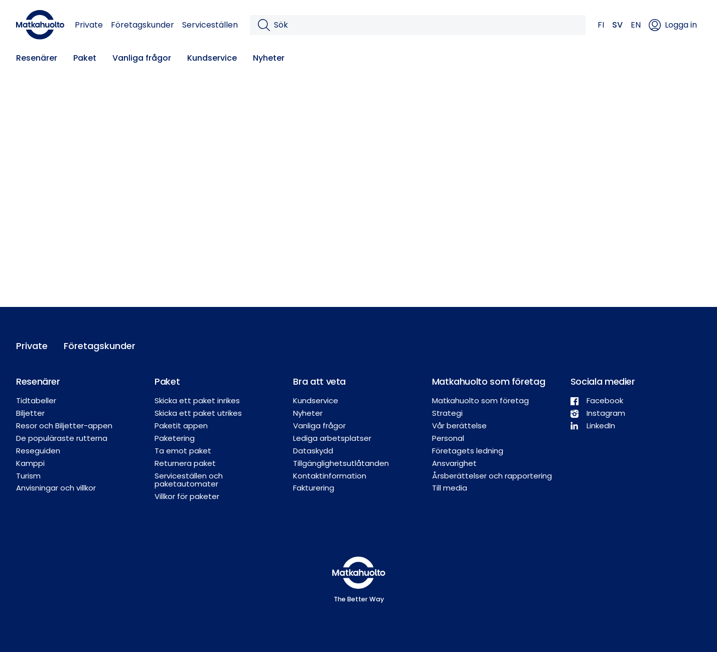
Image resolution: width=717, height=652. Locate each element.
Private (89, 25)
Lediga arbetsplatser (332, 438)
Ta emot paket (183, 450)
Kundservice (212, 58)
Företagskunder (142, 25)
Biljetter (30, 413)
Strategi (447, 413)
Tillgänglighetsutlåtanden (341, 463)
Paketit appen (181, 425)
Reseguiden (38, 450)
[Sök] (426, 25)
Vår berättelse (459, 425)
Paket (84, 58)
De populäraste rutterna (61, 438)
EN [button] (636, 25)
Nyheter (268, 58)
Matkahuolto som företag (480, 400)
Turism (28, 475)
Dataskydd (313, 450)
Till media (449, 487)
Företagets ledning (467, 450)
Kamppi (30, 463)
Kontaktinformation (329, 475)
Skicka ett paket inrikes (197, 400)
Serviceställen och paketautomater (189, 480)
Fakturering (313, 487)
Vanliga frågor (141, 58)
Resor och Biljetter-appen (64, 425)
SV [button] (617, 25)
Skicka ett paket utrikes (198, 413)
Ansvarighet (454, 463)
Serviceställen (210, 25)
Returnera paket (185, 463)
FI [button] (601, 25)
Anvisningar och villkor (56, 487)
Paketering (175, 438)
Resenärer (36, 58)
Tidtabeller (36, 400)
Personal (448, 438)
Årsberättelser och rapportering (492, 475)
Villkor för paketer (187, 496)
